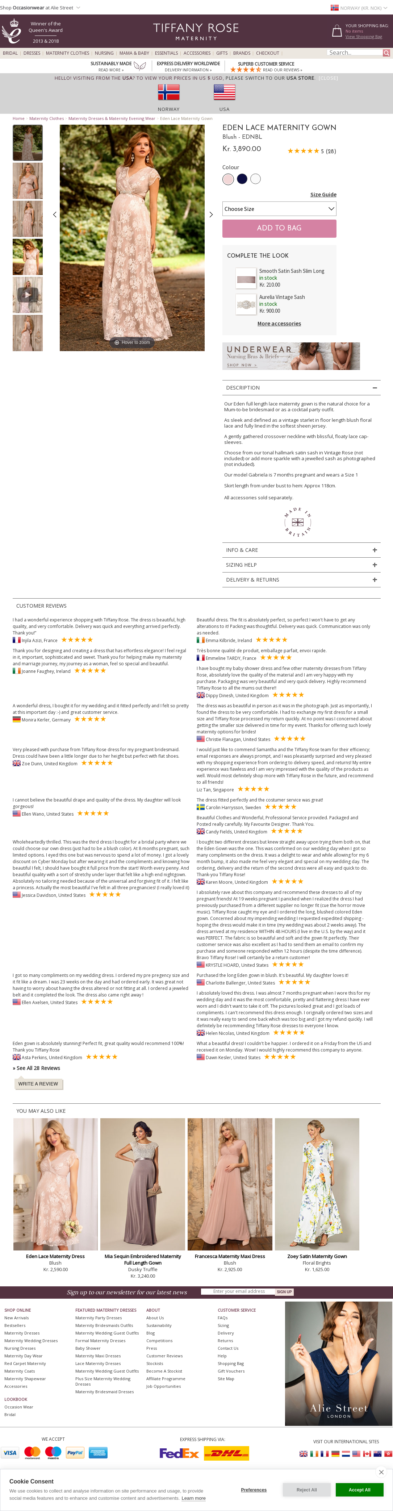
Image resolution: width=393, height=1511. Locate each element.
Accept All (360, 1490)
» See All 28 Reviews (36, 1068)
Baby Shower (88, 1348)
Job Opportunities (163, 1386)
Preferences (254, 1490)
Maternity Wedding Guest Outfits (107, 1333)
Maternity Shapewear (25, 1378)
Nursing (104, 53)
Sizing (223, 1325)
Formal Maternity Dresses (100, 1340)
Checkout (267, 53)
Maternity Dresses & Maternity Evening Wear (111, 118)
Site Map (226, 1378)
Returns (225, 1340)
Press (151, 1348)
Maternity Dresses (21, 1333)
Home (19, 118)
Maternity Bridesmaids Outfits (104, 1325)
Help (222, 1355)
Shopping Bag (231, 1363)
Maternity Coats (19, 1371)
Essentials (166, 53)
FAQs (222, 1317)
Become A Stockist (164, 1371)
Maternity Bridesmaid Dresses (104, 1391)
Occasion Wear (18, 1407)
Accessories (197, 53)
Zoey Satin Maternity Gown (317, 1256)
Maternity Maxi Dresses (98, 1355)
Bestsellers (14, 1325)
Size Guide (323, 194)
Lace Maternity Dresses (98, 1363)
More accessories (279, 323)
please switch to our (270, 78)
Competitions (159, 1340)
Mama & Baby (134, 53)
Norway (169, 109)
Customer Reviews (164, 1355)
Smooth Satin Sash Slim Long (292, 270)
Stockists (154, 1363)
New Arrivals (16, 1317)
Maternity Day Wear (23, 1355)
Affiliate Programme (165, 1378)
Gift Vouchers (231, 1371)
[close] (381, 1472)
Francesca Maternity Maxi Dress (230, 1256)
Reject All (307, 1490)
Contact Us (228, 1348)
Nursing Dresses (19, 1348)
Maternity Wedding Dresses (31, 1340)
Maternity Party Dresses (98, 1317)
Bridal (10, 53)
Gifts (221, 53)
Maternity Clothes (67, 53)
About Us (155, 1317)
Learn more (193, 1498)
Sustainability (159, 1325)
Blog (150, 1333)
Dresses (32, 53)
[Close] (328, 78)
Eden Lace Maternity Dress (55, 1256)
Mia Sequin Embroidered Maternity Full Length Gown (143, 1259)
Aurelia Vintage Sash (282, 297)
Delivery (226, 1333)
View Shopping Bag (364, 36)
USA (225, 109)
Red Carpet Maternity (25, 1363)
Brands (241, 53)
